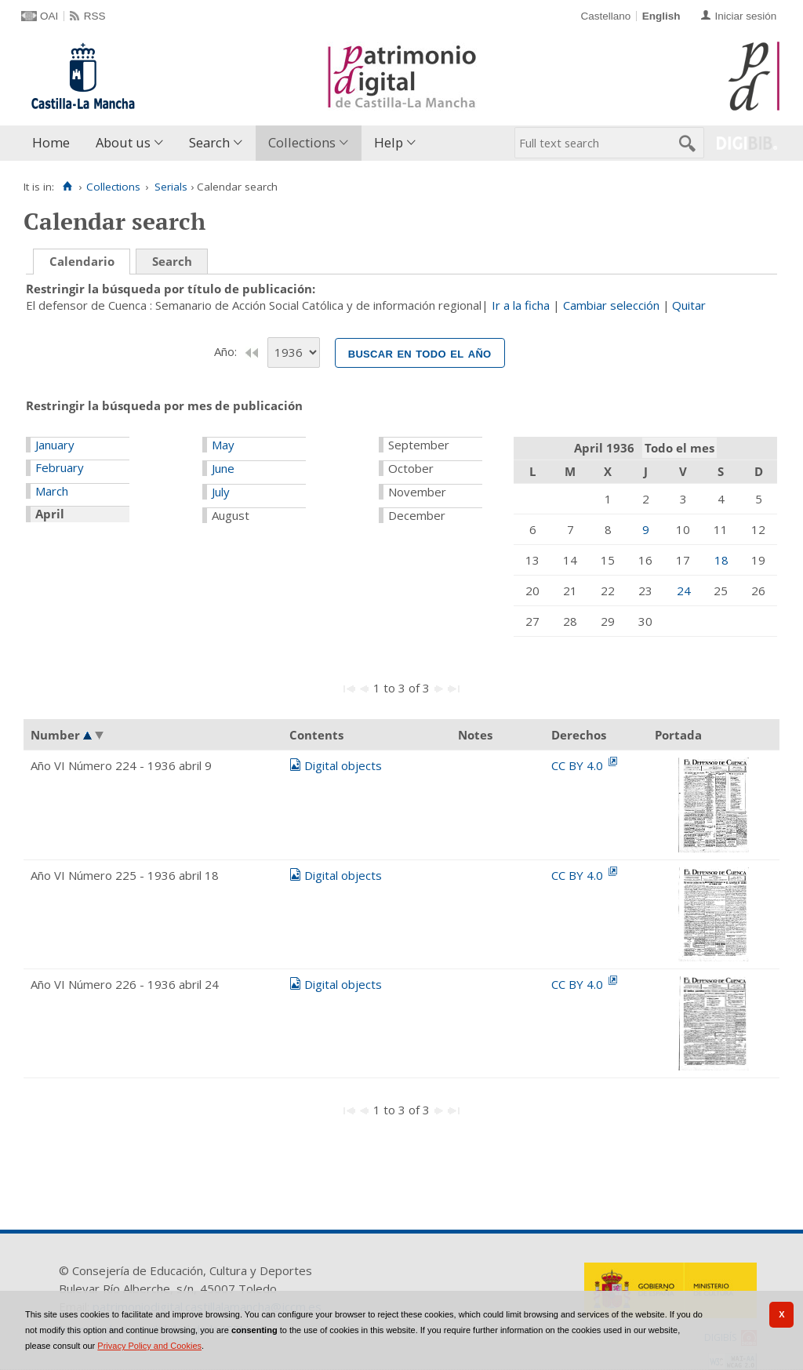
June (223, 468)
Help (388, 142)
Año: (227, 351)
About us (123, 142)
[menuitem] (54, 143)
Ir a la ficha (521, 305)
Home (51, 142)
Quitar (689, 305)
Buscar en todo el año (420, 353)
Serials (170, 187)
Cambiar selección (611, 305)
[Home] (67, 186)
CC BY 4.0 (578, 765)
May (223, 444)
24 (684, 590)
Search (209, 142)
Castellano (605, 16)
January (54, 444)
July (221, 492)
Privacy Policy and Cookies (149, 1345)
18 (721, 560)
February (59, 467)
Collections (302, 142)
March (51, 491)
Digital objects (343, 765)
